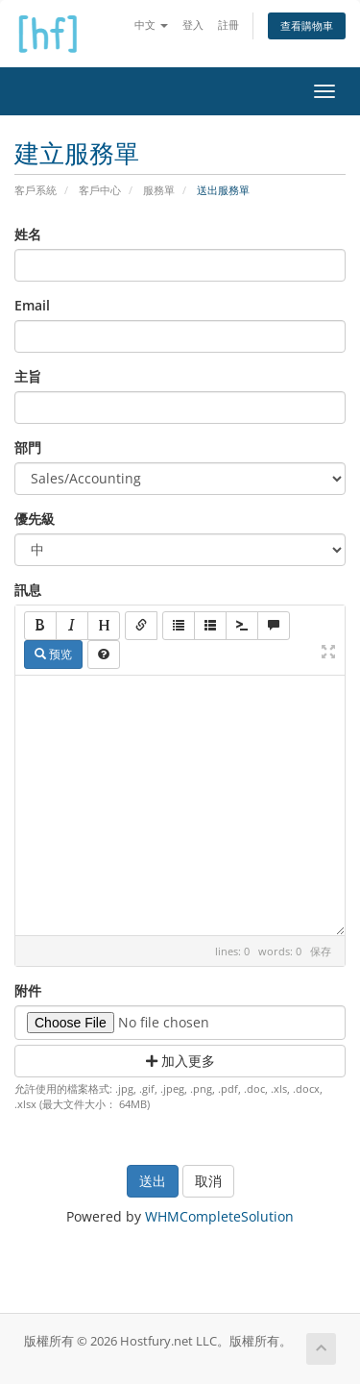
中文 (151, 24)
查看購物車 (306, 25)
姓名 (27, 234)
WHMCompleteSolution (219, 1216)
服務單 (159, 190)
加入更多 (180, 1060)
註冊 (228, 24)
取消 (208, 1181)
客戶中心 (100, 190)
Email (32, 305)
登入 (193, 24)
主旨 (27, 376)
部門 (27, 447)
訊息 (27, 590)
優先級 (34, 518)
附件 (27, 990)
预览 (53, 654)
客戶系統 (35, 190)
